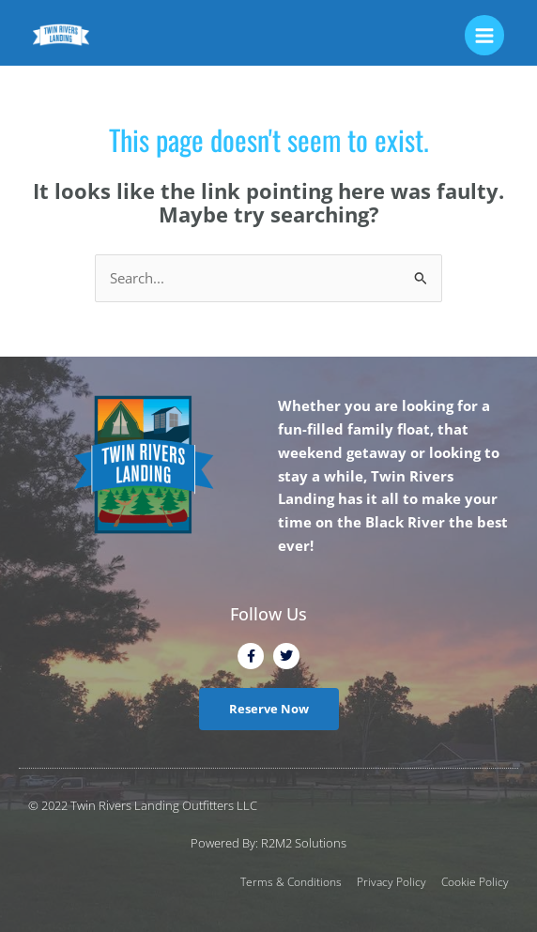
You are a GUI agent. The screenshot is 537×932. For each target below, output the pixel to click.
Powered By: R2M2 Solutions (268, 842)
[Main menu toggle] (484, 34)
